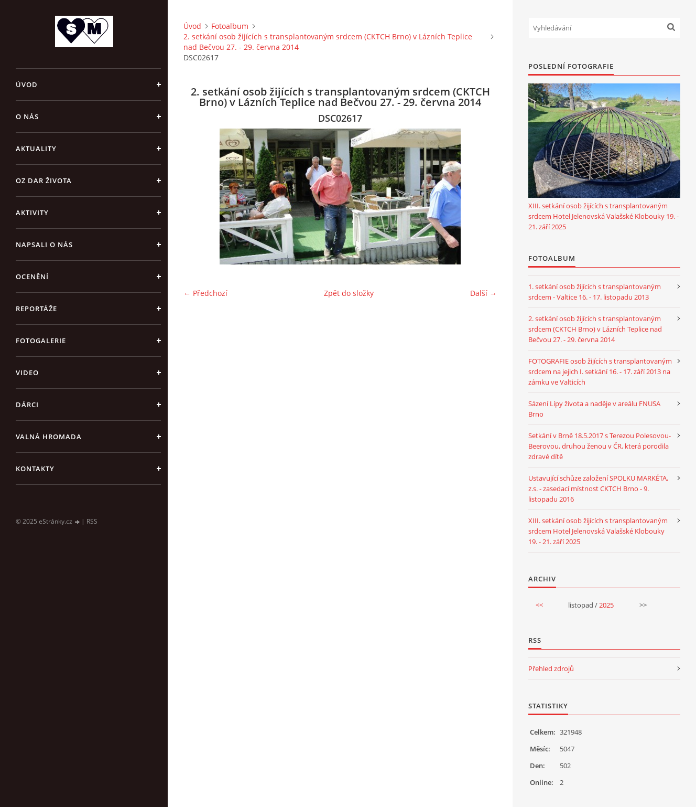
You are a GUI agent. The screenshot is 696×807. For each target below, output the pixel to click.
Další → (483, 293)
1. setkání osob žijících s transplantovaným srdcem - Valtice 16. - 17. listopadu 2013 (594, 292)
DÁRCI (27, 404)
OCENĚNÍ (32, 276)
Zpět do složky (349, 293)
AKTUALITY (36, 148)
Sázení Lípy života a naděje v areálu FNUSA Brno (594, 409)
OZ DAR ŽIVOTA (44, 180)
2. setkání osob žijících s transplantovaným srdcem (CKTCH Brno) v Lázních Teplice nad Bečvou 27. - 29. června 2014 (327, 41)
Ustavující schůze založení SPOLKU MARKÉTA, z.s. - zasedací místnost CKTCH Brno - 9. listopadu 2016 (598, 488)
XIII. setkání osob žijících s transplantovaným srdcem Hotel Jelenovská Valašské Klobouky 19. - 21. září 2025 (603, 216)
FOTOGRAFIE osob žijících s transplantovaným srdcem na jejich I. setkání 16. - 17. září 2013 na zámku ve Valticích (600, 371)
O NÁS (27, 116)
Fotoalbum (229, 26)
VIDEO (27, 372)
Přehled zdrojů (551, 668)
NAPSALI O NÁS (44, 244)
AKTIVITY (32, 212)
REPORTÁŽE (36, 308)
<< (539, 605)
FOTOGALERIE (41, 340)
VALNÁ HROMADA (49, 436)
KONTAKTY (35, 468)
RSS (91, 521)
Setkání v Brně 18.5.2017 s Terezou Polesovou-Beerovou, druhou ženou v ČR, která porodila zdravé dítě (599, 446)
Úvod (27, 84)
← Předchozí (205, 293)
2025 (606, 605)
